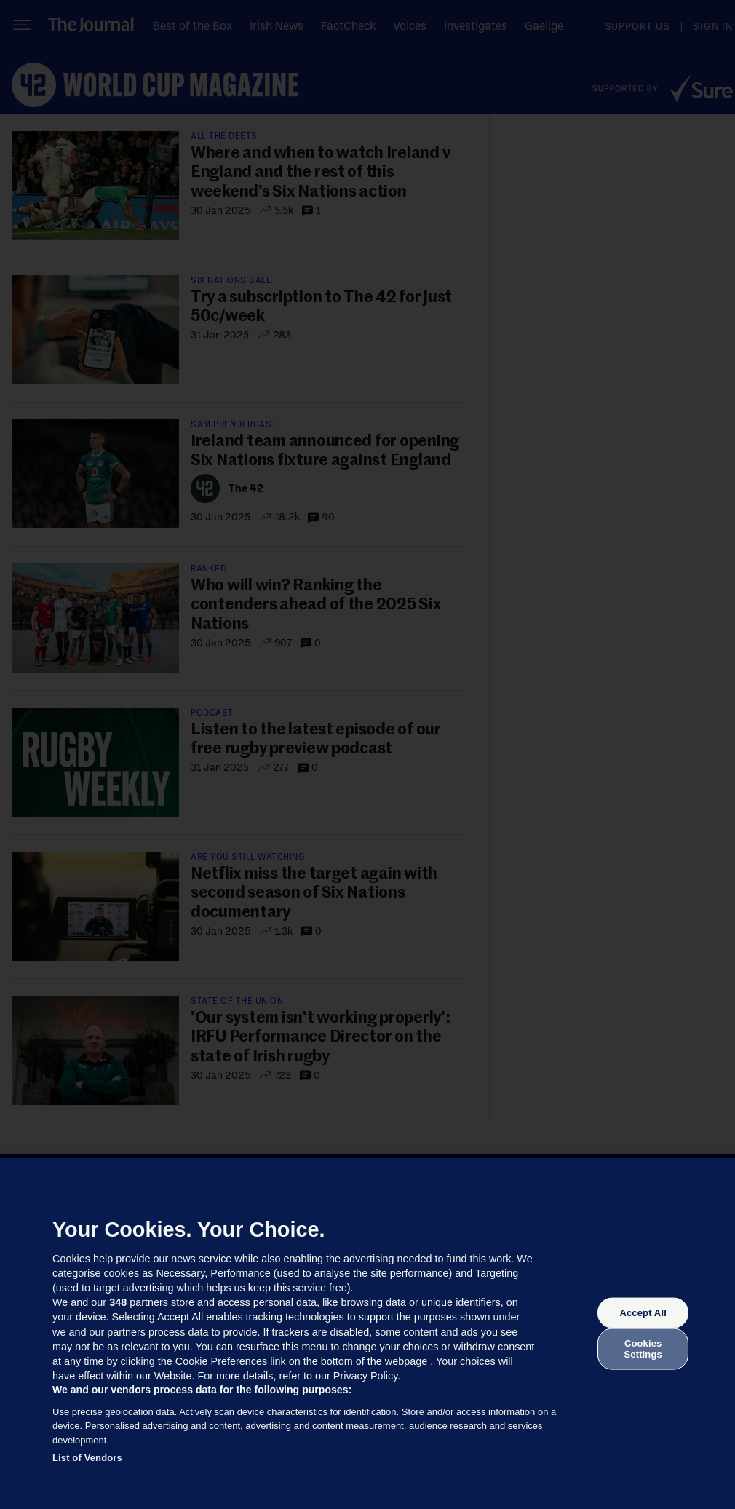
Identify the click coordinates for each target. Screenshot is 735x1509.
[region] (367, 1333)
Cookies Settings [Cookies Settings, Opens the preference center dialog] (643, 1348)
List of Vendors (87, 1457)
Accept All (642, 1312)
